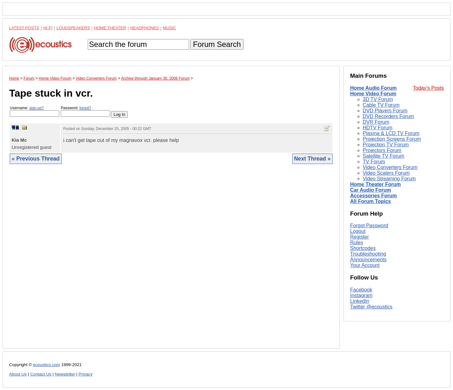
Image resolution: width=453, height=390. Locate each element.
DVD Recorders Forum (388, 116)
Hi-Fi (48, 27)
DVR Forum (376, 122)
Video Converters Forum (390, 167)
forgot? (85, 108)
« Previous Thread (36, 158)
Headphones (144, 27)
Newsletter (65, 374)
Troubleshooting (368, 254)
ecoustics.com (46, 364)
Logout (358, 231)
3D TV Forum (378, 99)
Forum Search (217, 44)
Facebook (361, 289)
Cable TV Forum (381, 105)
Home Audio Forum (373, 88)
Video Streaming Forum (389, 178)
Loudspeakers (73, 27)
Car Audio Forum (370, 190)
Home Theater (110, 27)
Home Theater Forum (375, 184)
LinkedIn (359, 301)
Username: (34, 111)
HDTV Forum (377, 127)
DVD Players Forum (385, 110)
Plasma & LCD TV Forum (391, 133)
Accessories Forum (373, 195)
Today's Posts (428, 88)
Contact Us (40, 374)
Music (169, 27)
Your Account (365, 265)
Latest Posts (24, 27)
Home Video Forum (373, 93)
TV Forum (374, 161)
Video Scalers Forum (386, 173)
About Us (18, 374)
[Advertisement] (171, 261)
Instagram (361, 295)
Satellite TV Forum (383, 156)
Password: (85, 111)
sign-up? (36, 108)
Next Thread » (312, 158)
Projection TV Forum (386, 144)
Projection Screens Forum (392, 139)
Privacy (86, 374)
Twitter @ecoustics (371, 306)
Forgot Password (369, 225)
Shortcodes (363, 248)
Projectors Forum (382, 150)
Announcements (368, 259)
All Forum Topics (370, 201)
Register (359, 237)
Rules (356, 242)
